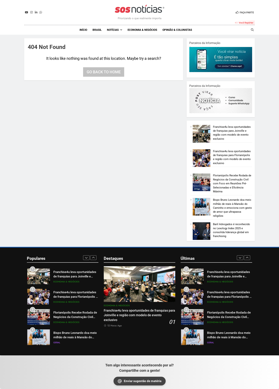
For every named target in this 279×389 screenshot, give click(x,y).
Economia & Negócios (142, 29)
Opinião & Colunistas (177, 29)
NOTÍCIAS (113, 29)
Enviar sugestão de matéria (139, 381)
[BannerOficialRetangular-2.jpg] (220, 112)
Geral (56, 342)
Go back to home (104, 72)
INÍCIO (83, 29)
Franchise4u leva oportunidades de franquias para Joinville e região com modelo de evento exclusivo (139, 315)
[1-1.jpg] (220, 71)
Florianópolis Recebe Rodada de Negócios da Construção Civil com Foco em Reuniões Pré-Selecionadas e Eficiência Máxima (232, 183)
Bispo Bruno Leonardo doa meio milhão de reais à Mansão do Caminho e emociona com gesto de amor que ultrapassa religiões (232, 207)
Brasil (97, 29)
